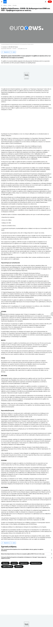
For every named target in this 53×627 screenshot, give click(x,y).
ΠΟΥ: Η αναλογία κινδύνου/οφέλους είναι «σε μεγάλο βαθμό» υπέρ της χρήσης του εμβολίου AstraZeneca (22, 550)
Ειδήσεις (5, 5)
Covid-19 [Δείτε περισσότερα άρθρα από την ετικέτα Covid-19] (14, 563)
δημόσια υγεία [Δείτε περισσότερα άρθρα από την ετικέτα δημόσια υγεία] (23, 563)
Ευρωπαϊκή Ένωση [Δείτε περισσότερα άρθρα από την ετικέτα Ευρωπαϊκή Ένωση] (36, 563)
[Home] (1, 5)
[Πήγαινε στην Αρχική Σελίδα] (5, 1)
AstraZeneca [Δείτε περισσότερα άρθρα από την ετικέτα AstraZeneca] (19, 566)
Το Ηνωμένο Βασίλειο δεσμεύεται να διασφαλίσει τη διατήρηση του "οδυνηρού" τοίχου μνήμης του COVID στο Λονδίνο (23, 558)
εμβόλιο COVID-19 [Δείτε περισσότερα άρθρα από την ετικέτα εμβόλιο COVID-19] (7, 566)
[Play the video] (26, 28)
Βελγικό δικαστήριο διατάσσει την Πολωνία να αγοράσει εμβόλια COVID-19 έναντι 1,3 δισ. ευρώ (23, 553)
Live (50, 1)
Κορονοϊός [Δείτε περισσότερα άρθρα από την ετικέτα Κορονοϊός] (5, 563)
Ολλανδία (14, 5)
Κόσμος (9, 5)
